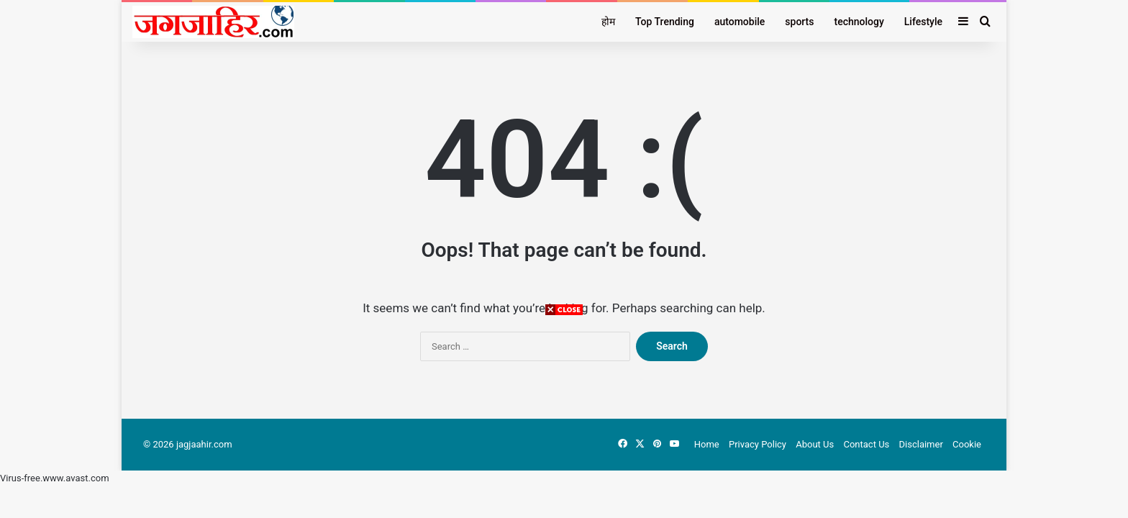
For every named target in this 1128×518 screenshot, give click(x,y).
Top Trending (664, 21)
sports (799, 21)
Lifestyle (923, 21)
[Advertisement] (564, 417)
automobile (739, 21)
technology (859, 21)
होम (608, 21)
